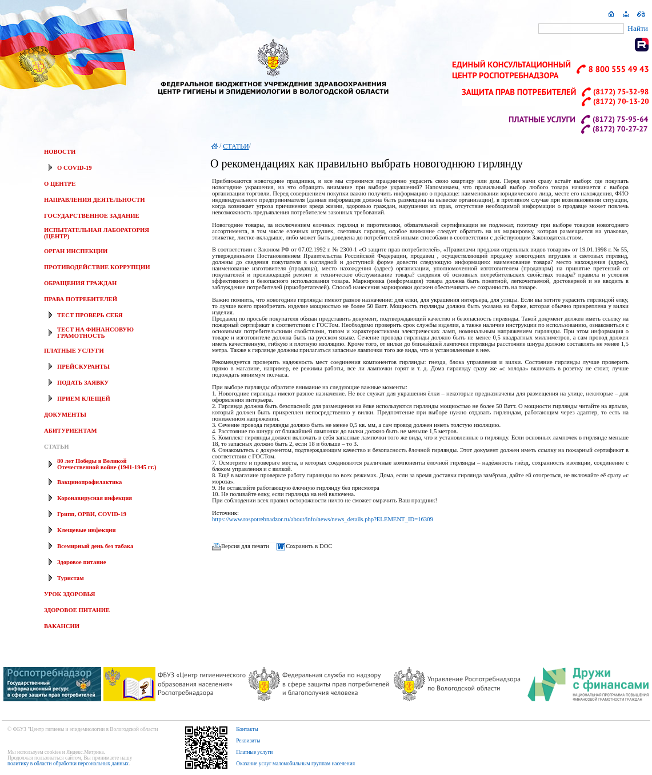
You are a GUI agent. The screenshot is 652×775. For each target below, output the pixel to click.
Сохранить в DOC (309, 546)
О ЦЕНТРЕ (59, 184)
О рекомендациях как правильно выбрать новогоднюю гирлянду (366, 163)
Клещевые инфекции (86, 530)
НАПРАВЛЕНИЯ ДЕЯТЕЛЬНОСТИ (94, 200)
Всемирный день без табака (95, 546)
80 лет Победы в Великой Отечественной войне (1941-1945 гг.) (106, 464)
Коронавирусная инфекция (94, 498)
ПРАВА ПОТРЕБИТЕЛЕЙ (80, 299)
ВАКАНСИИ (61, 626)
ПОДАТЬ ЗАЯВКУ (83, 382)
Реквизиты (248, 741)
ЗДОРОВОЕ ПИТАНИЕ (77, 610)
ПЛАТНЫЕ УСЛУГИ (74, 350)
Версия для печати (245, 546)
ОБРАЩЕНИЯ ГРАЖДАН (80, 283)
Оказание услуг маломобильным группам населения (295, 763)
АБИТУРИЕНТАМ (70, 431)
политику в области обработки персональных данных (68, 763)
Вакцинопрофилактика (89, 482)
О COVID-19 (74, 168)
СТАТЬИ (56, 447)
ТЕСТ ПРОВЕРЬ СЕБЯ (89, 315)
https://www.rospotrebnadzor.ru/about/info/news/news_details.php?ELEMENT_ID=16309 (322, 519)
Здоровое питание (81, 562)
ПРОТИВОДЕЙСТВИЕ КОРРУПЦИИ (97, 267)
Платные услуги (254, 752)
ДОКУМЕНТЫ (65, 415)
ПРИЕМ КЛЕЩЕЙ (83, 399)
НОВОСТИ (59, 152)
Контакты (247, 729)
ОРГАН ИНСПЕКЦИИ (75, 251)
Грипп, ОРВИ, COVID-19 (91, 514)
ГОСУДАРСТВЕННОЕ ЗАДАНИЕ (91, 216)
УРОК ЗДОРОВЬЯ (69, 594)
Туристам (70, 578)
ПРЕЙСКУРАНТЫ (83, 366)
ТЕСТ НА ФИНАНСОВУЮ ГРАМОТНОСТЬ (95, 332)
